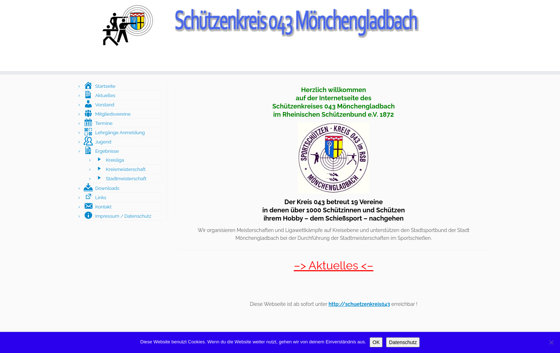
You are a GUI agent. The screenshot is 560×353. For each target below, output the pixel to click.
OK (376, 342)
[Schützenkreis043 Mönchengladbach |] (280, 25)
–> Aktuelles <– (333, 265)
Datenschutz (403, 342)
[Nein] (551, 342)
